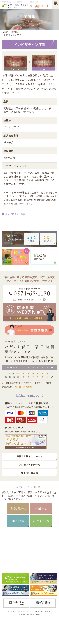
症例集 (15, 32)
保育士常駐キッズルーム (29, 456)
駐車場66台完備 (29, 472)
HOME (5, 32)
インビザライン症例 (15, 214)
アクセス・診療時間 (29, 464)
